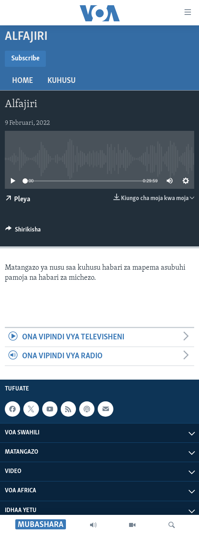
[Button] (23, 231)
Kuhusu (61, 81)
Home (22, 81)
